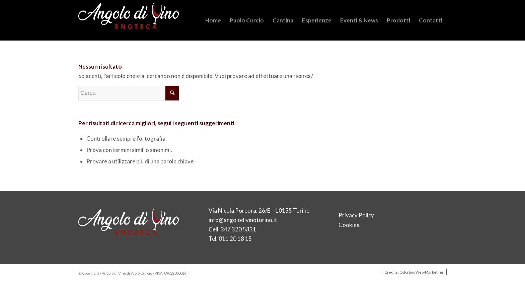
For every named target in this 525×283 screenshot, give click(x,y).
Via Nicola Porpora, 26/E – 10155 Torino (259, 210)
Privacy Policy (356, 215)
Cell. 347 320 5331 (232, 229)
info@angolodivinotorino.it (243, 219)
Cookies (349, 224)
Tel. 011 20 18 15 (230, 238)
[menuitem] (213, 20)
